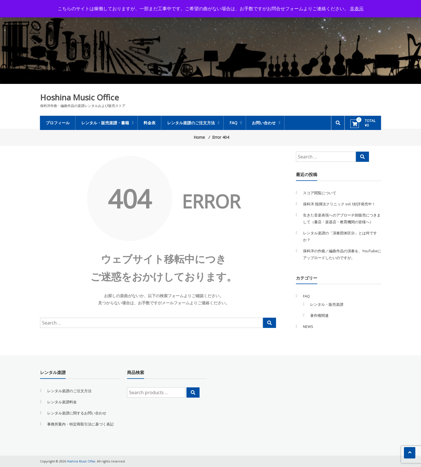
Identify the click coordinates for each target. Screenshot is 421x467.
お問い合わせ (264, 122)
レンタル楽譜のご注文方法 (191, 122)
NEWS (308, 326)
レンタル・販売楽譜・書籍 (105, 122)
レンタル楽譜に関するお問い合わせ (76, 413)
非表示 (357, 8)
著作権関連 (319, 315)
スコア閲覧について (319, 192)
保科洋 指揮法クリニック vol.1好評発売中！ (339, 203)
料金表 (149, 122)
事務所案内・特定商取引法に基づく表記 (80, 424)
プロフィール (58, 122)
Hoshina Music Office (79, 97)
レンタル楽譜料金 (62, 401)
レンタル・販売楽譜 (326, 304)
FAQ (233, 122)
